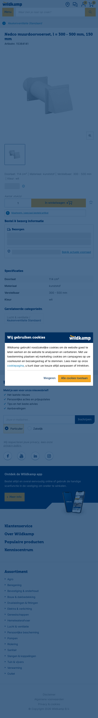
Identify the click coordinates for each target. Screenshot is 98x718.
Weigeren (50, 378)
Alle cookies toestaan (74, 378)
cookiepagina (15, 365)
